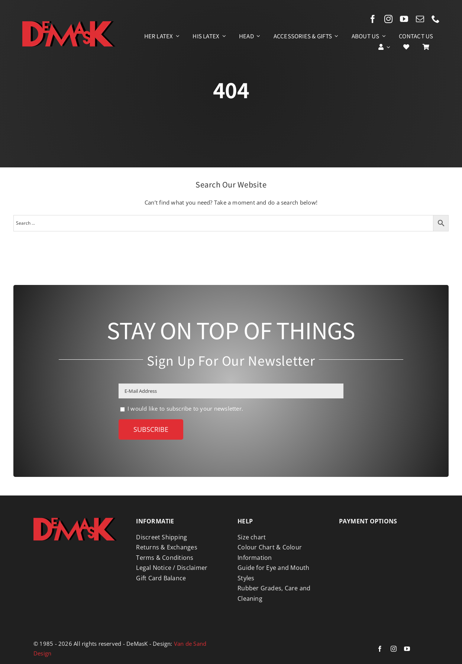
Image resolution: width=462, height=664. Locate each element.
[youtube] (404, 19)
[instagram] (388, 19)
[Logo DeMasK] (75, 520)
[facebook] (373, 19)
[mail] (420, 19)
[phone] (436, 19)
